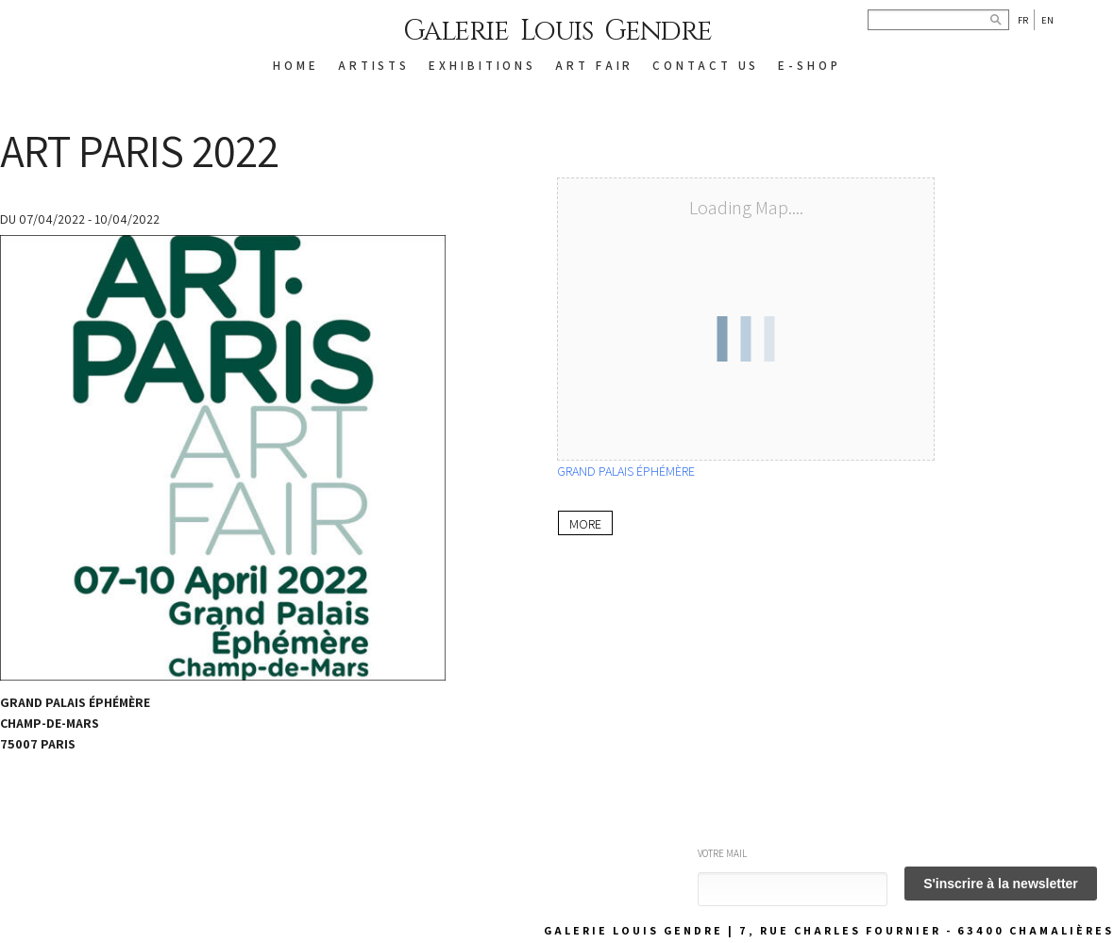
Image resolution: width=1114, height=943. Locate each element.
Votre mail (722, 853)
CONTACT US (705, 66)
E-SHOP (809, 66)
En (1047, 19)
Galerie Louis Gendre (557, 31)
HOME (296, 66)
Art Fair (594, 66)
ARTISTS (374, 66)
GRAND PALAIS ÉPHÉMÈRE (626, 471)
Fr (1023, 19)
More (584, 522)
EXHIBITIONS (482, 66)
